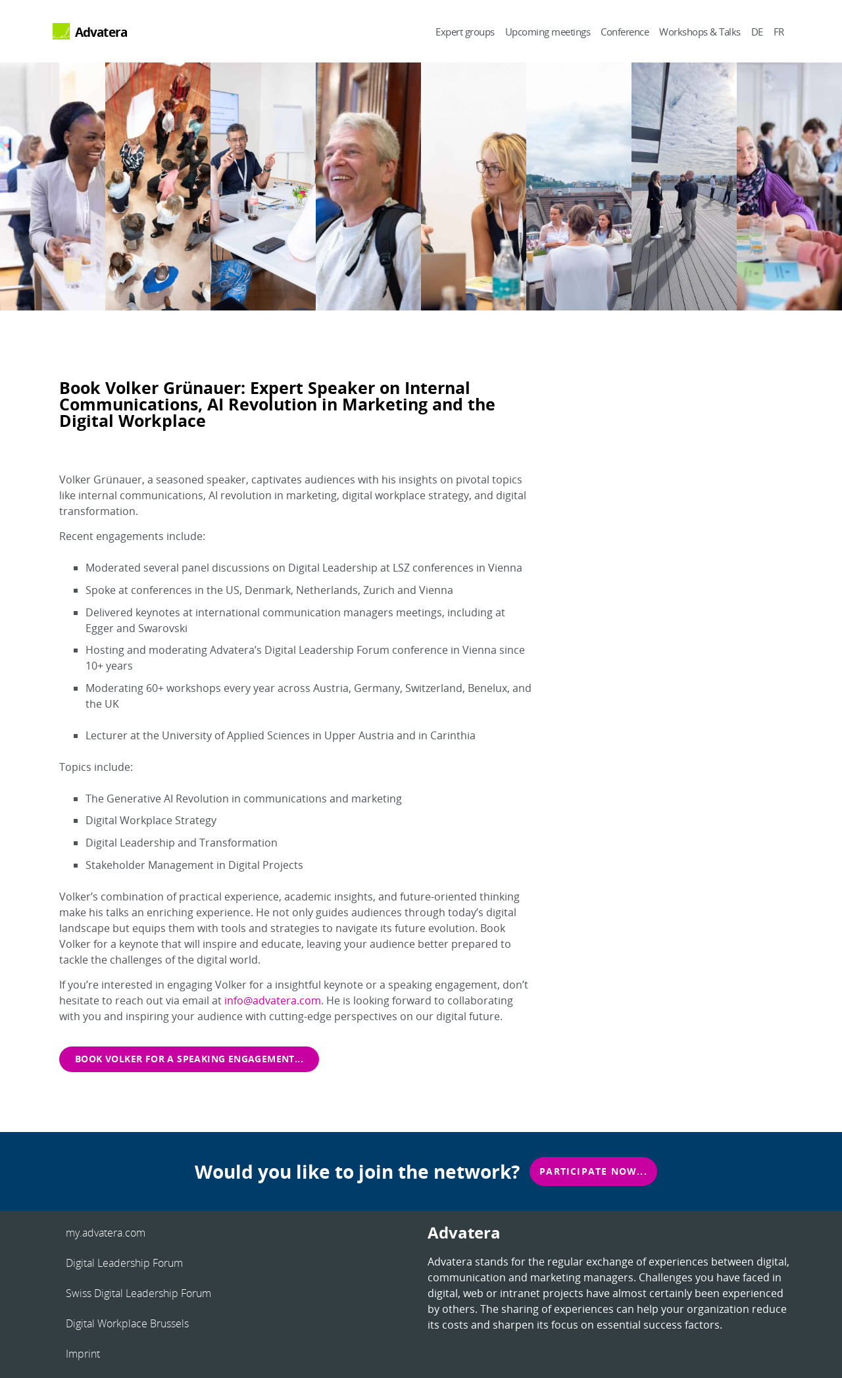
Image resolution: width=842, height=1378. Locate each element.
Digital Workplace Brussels (127, 1323)
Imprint (83, 1353)
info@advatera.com (272, 1000)
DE (757, 31)
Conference (625, 31)
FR (779, 31)
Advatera (101, 32)
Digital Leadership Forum (124, 1263)
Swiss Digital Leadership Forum (138, 1293)
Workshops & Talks (700, 31)
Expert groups (465, 31)
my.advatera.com (105, 1232)
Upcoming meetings (548, 31)
